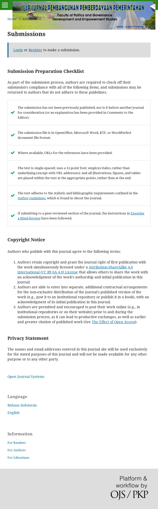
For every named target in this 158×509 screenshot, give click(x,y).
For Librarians (18, 457)
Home (12, 19)
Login (18, 50)
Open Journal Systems (25, 376)
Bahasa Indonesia (22, 405)
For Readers (16, 442)
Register (35, 50)
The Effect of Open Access (113, 321)
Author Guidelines (32, 198)
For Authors (16, 450)
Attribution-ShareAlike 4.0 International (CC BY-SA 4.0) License (75, 269)
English (13, 412)
